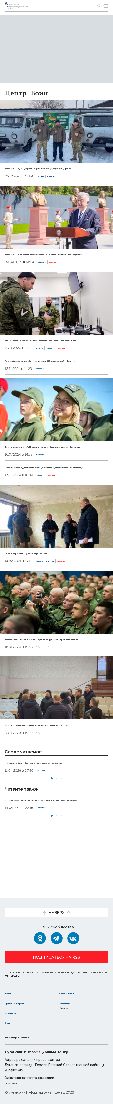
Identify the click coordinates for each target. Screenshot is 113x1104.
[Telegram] (57, 933)
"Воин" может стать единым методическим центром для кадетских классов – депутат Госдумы (49, 498)
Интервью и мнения (78, 988)
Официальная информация (18, 1000)
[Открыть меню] (106, 5)
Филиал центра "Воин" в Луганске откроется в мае (56, 589)
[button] (52, 831)
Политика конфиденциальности (37, 1037)
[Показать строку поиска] (98, 5)
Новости (13, 988)
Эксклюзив (68, 273)
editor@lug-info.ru (21, 1083)
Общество (64, 181)
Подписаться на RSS (56, 952)
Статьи (12, 1022)
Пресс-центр (72, 997)
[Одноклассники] (40, 933)
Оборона (44, 181)
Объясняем (70, 1007)
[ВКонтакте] (73, 933)
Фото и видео (18, 1012)
